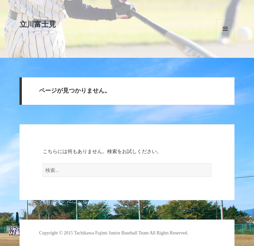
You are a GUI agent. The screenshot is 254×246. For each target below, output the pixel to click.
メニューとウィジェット (225, 29)
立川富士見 (38, 24)
